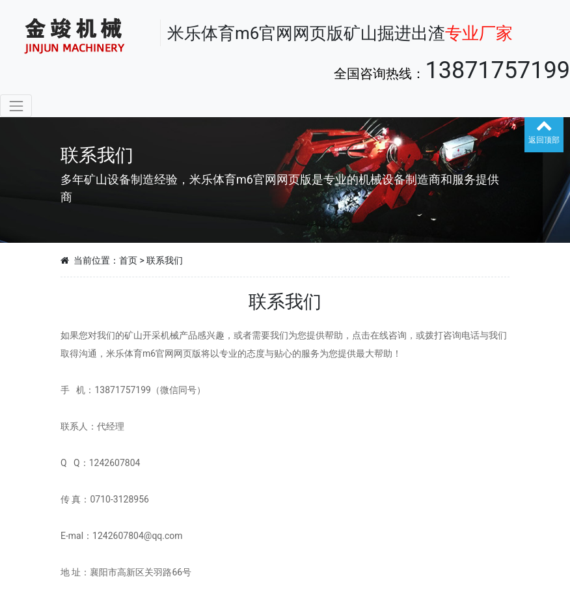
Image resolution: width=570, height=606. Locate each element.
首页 (128, 260)
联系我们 (164, 260)
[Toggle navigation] (16, 105)
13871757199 (497, 70)
